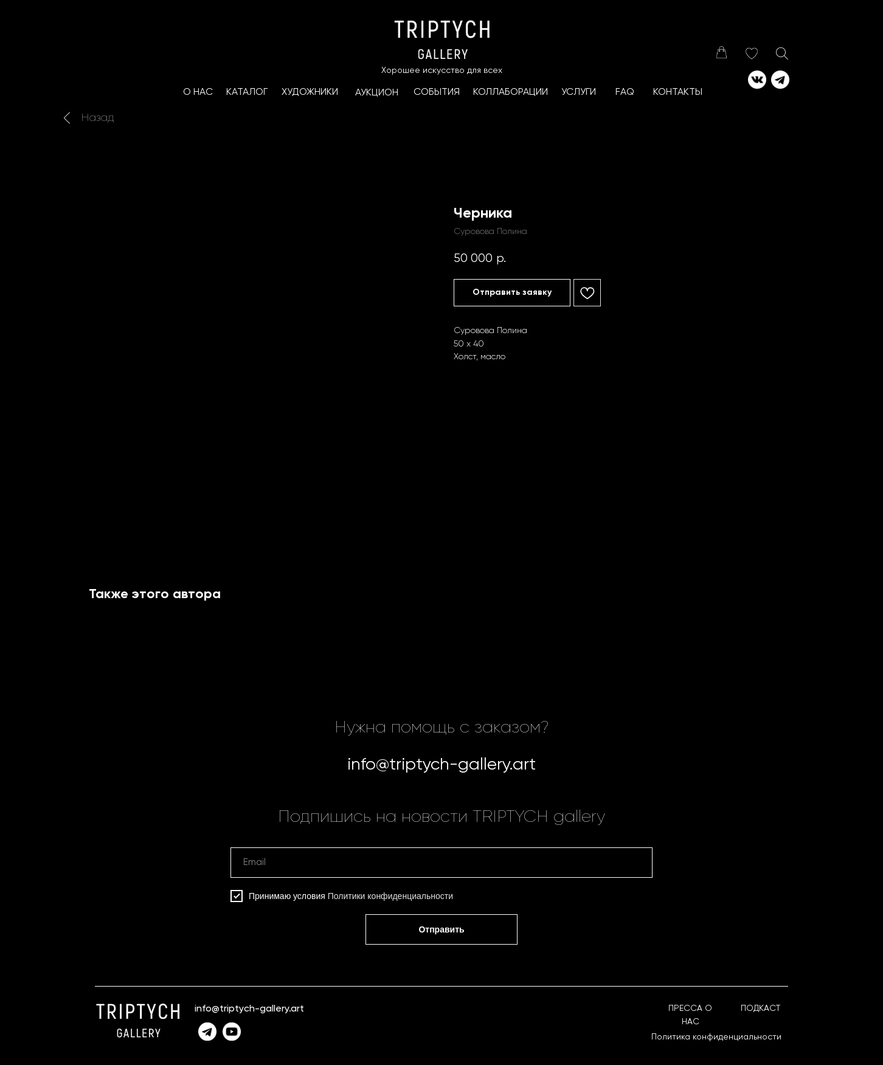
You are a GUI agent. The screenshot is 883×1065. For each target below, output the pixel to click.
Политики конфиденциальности (390, 896)
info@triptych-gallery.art (441, 764)
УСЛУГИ (578, 92)
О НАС (198, 92)
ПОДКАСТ (760, 1008)
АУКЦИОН (376, 93)
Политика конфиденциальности (716, 1037)
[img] (721, 52)
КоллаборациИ (510, 92)
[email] (441, 862)
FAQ (624, 92)
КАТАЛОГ (247, 92)
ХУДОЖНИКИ (310, 92)
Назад (97, 117)
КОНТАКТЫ (677, 92)
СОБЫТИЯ (437, 92)
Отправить (441, 929)
